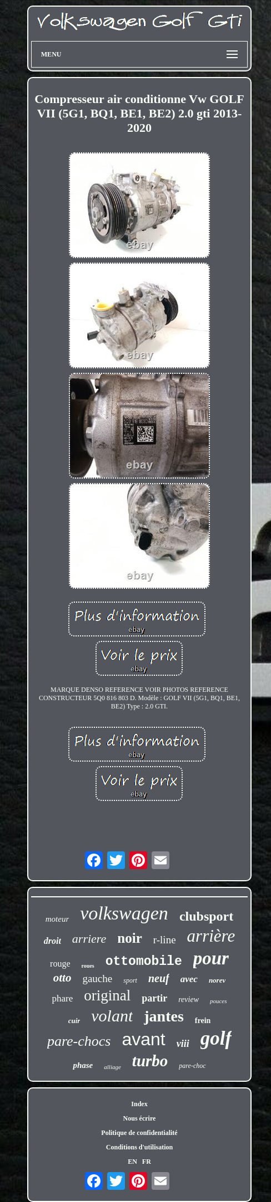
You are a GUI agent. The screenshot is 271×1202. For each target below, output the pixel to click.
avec (189, 979)
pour (211, 958)
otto (62, 977)
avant (143, 1039)
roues (88, 966)
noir (129, 938)
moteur (57, 919)
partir (154, 998)
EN (132, 1161)
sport (130, 980)
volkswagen (124, 913)
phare (62, 998)
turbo (150, 1061)
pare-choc (192, 1066)
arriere (89, 939)
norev (217, 980)
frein (203, 1020)
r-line (164, 940)
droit (52, 941)
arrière (211, 936)
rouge (60, 963)
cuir (74, 1020)
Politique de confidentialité (139, 1133)
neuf (158, 978)
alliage (112, 1067)
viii (183, 1043)
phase (83, 1065)
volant (112, 1015)
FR (146, 1161)
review (188, 999)
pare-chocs (79, 1041)
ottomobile (144, 961)
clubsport (206, 916)
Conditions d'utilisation (139, 1147)
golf (216, 1038)
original (107, 995)
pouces (218, 1001)
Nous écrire (139, 1118)
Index (139, 1104)
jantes (164, 1016)
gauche (97, 978)
